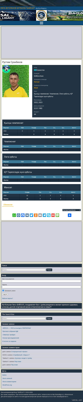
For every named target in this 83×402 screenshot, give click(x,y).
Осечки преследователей (10, 338)
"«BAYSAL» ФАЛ (77, 400)
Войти (4, 375)
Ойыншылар (7, 204)
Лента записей (7, 378)
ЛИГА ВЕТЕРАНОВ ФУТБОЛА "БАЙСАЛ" (17, 8)
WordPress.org (7, 385)
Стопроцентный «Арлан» (19, 351)
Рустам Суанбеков (12, 62)
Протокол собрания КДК (10, 331)
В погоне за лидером (9, 341)
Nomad (36, 82)
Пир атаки (17, 361)
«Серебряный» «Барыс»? (21, 355)
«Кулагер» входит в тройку (23, 358)
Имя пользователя (8, 279)
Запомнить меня (8, 291)
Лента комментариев (9, 381)
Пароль (4, 284)
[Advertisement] (41, 42)
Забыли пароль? (7, 298)
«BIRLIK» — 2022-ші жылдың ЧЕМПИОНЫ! (16, 328)
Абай (36, 88)
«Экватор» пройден (8, 335)
